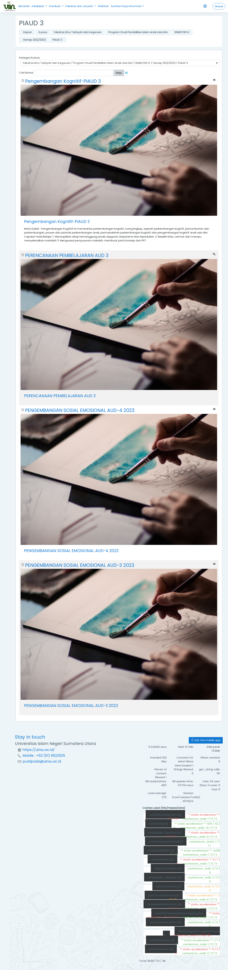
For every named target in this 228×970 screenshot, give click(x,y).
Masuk (219, 6)
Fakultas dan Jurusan (79, 6)
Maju (119, 73)
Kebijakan (38, 6)
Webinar (103, 6)
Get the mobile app (205, 740)
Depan (27, 32)
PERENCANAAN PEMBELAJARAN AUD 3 (67, 255)
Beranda (24, 6)
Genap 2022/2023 (34, 39)
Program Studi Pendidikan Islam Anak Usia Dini (138, 32)
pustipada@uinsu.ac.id (42, 761)
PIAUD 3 (57, 39)
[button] (127, 73)
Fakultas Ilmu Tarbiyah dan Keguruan (78, 32)
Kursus (43, 32)
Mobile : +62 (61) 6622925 (44, 755)
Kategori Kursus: (29, 57)
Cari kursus (26, 72)
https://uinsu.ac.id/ (39, 749)
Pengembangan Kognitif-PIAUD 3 (63, 81)
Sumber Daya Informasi (126, 6)
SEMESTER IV (181, 32)
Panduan (55, 6)
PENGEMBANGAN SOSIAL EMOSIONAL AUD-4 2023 (80, 410)
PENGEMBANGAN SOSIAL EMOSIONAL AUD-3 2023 (79, 565)
